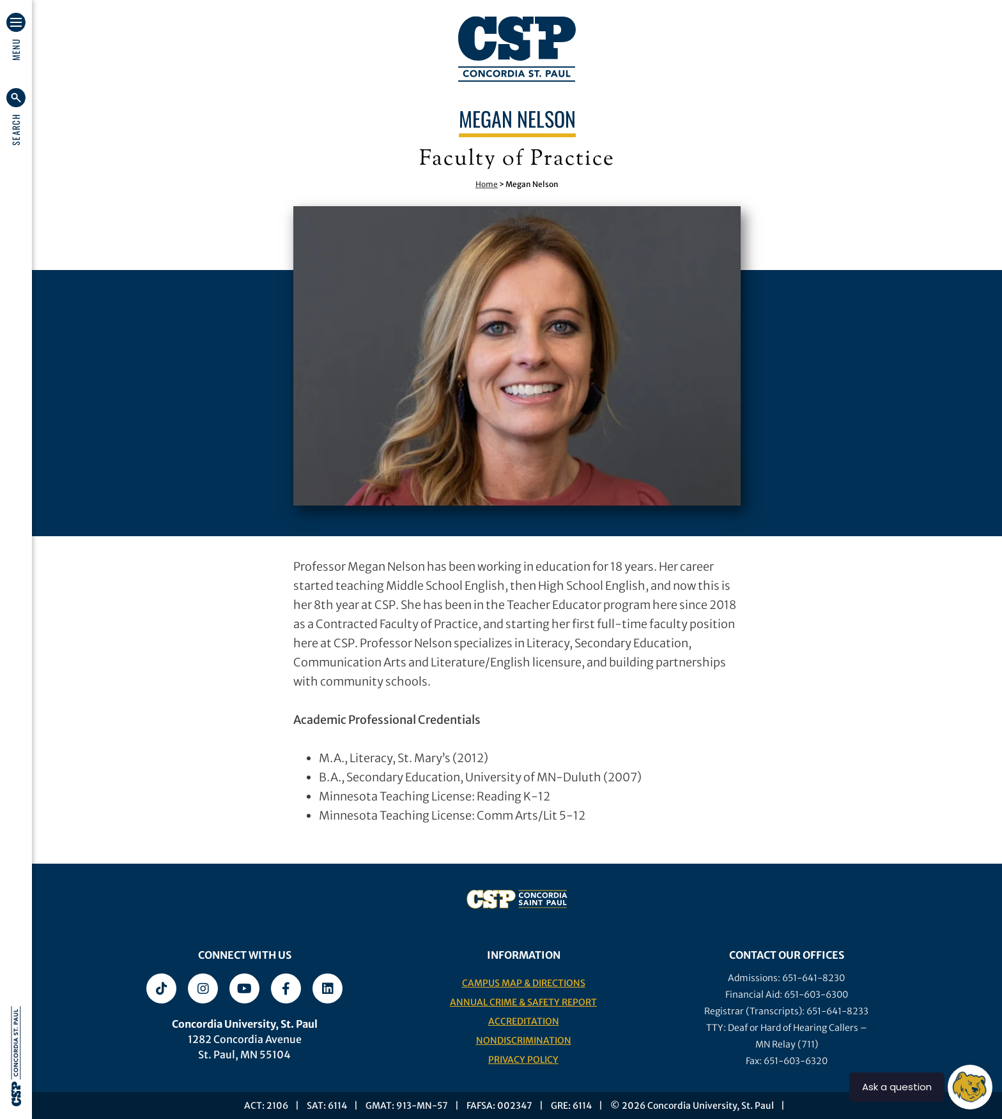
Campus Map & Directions (523, 983)
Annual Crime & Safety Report (523, 1002)
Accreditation (523, 1021)
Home (486, 184)
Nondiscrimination (523, 1040)
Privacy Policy (523, 1059)
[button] (16, 116)
